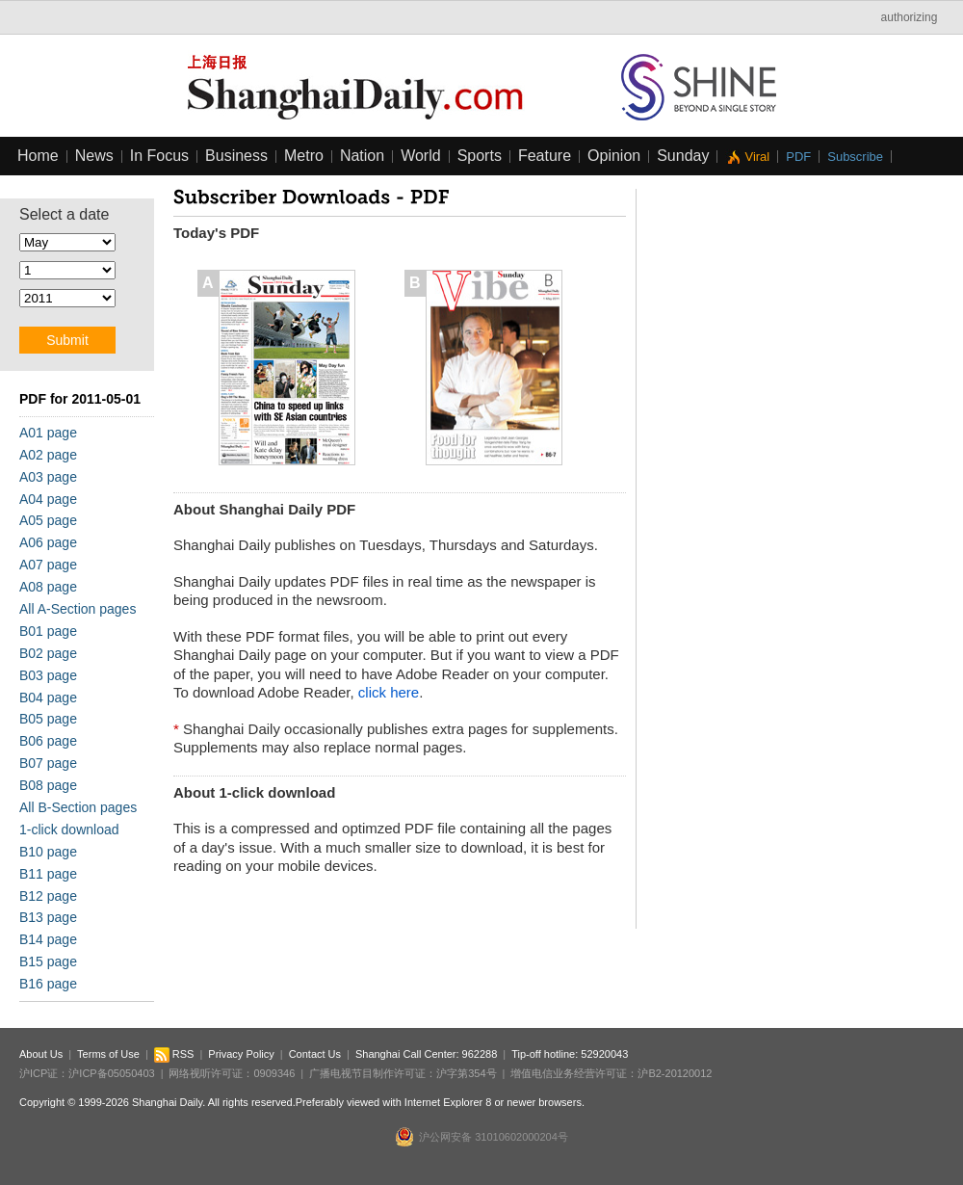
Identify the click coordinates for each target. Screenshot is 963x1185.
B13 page (48, 917)
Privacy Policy (240, 1054)
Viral (756, 156)
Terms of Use (108, 1054)
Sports (479, 155)
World (421, 155)
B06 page (48, 741)
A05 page (48, 520)
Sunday (683, 155)
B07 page (48, 763)
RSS (174, 1054)
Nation (362, 155)
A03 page (48, 477)
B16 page (48, 983)
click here (388, 692)
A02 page (48, 454)
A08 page (48, 586)
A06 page (48, 542)
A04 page (48, 499)
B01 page (48, 631)
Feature (544, 155)
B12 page (48, 896)
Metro (304, 155)
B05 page (48, 718)
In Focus (159, 155)
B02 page (48, 653)
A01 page (48, 432)
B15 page (48, 961)
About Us (41, 1054)
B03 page (48, 675)
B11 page (48, 874)
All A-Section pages (77, 609)
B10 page (48, 851)
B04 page (48, 697)
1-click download (69, 829)
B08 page (48, 785)
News (94, 155)
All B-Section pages (78, 807)
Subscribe (855, 156)
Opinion (613, 155)
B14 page (48, 939)
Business (236, 155)
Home (38, 155)
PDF (798, 156)
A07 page (48, 564)
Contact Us (315, 1054)
